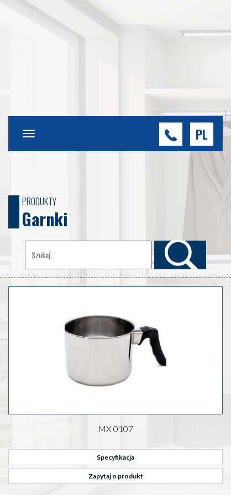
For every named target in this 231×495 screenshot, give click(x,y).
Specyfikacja (115, 457)
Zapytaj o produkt (115, 476)
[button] (201, 134)
